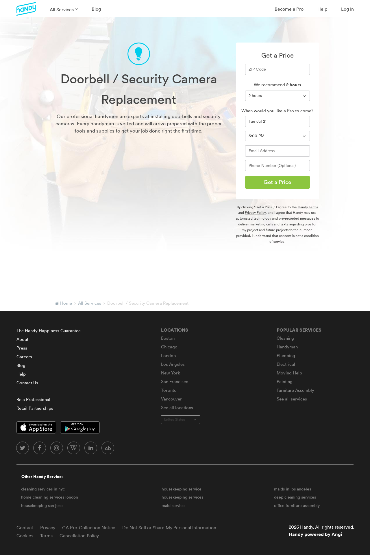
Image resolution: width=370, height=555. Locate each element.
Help (322, 9)
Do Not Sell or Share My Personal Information (169, 527)
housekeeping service (181, 489)
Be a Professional (33, 399)
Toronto (169, 390)
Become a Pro (289, 9)
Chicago (169, 347)
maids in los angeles (292, 489)
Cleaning (285, 338)
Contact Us (27, 382)
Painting (285, 381)
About (22, 339)
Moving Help (289, 373)
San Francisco (174, 381)
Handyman (287, 347)
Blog (96, 9)
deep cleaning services (295, 497)
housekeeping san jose (42, 505)
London (168, 355)
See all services (292, 399)
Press (21, 348)
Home (66, 303)
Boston (168, 338)
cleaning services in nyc (43, 489)
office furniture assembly (297, 505)
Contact (24, 527)
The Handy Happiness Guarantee (48, 330)
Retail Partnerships (34, 408)
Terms (46, 536)
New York (170, 373)
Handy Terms (308, 207)
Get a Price (277, 182)
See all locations (177, 407)
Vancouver (171, 399)
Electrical (286, 364)
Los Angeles (173, 364)
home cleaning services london (49, 497)
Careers (24, 356)
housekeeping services (182, 497)
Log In (347, 9)
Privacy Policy (255, 212)
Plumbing (286, 355)
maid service (173, 505)
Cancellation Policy (79, 536)
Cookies (24, 536)
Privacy (47, 527)
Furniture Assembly (295, 390)
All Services (62, 9)
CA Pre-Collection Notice (88, 527)
